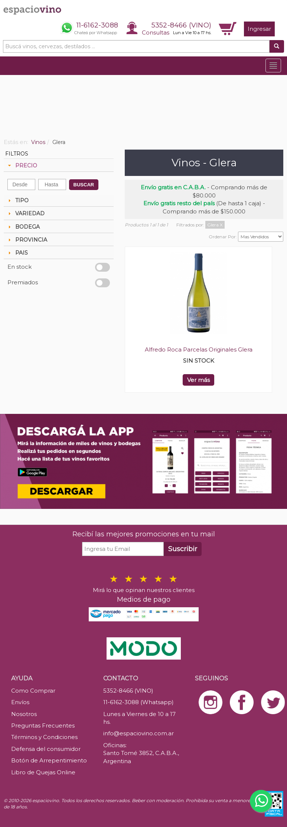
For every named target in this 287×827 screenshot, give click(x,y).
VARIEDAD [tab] (25, 213)
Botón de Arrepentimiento (49, 760)
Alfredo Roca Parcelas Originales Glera (198, 349)
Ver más (198, 379)
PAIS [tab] (17, 252)
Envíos (20, 702)
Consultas (155, 32)
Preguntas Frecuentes (43, 725)
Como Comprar (33, 690)
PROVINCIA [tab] (26, 239)
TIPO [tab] (17, 200)
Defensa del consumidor (46, 748)
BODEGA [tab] (23, 226)
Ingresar (259, 28)
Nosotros (24, 714)
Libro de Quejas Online (43, 772)
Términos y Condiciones (44, 737)
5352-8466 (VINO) (181, 25)
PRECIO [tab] (21, 165)
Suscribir (182, 549)
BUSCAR (84, 184)
